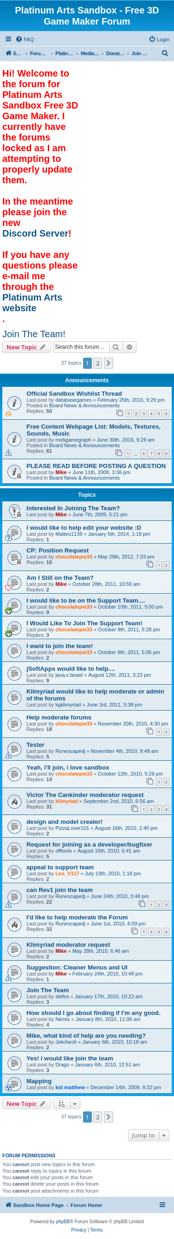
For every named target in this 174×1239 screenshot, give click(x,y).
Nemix (62, 1019)
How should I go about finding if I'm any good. (93, 1012)
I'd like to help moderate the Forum (77, 917)
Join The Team (47, 990)
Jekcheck (66, 1042)
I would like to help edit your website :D (83, 527)
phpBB (63, 1221)
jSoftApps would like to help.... (70, 668)
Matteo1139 (68, 534)
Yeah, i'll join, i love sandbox (67, 767)
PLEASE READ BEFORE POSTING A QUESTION (96, 465)
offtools (63, 851)
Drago (62, 1064)
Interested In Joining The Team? (73, 508)
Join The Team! (33, 334)
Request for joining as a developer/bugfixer (89, 844)
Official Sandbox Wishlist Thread (74, 393)
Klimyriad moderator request (68, 944)
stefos (62, 996)
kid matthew (70, 1087)
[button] (108, 363)
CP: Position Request (57, 550)
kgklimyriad (68, 704)
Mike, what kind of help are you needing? (86, 1035)
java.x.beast (69, 675)
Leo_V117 (67, 873)
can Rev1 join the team (59, 889)
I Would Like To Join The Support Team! (84, 623)
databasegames (73, 400)
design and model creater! (64, 821)
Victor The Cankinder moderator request (85, 794)
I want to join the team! (59, 645)
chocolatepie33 (73, 556)
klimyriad (66, 801)
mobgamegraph (73, 440)
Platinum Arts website (32, 302)
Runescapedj (70, 751)
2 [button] (97, 363)
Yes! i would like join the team (69, 1058)
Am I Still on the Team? (60, 577)
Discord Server (35, 233)
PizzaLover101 (72, 828)
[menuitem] (24, 39)
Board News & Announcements (84, 405)
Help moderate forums (58, 717)
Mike (60, 472)
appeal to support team (60, 867)
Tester (35, 744)
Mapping (39, 1081)
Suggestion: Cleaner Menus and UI (77, 967)
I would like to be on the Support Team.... (85, 600)
